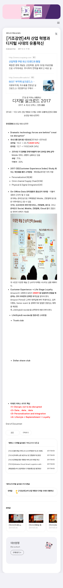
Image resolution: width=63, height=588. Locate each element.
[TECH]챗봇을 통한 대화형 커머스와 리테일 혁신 (23, 460)
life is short (15, 547)
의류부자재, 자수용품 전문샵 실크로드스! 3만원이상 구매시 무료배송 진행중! (22, 87)
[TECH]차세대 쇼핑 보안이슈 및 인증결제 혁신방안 (24, 455)
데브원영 (15, 543)
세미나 (11, 443)
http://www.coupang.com (20, 57)
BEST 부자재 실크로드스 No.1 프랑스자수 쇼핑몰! (21, 81)
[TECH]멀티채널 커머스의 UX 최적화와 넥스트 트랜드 (25, 451)
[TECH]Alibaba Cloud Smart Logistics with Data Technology (26, 464)
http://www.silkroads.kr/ (19, 77)
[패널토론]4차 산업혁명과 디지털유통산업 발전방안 (24, 468)
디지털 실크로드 (20, 443)
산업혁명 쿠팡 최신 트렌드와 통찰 (24, 61)
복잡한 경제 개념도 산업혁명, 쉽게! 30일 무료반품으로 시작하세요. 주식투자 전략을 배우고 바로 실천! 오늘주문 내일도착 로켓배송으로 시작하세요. (31, 67)
